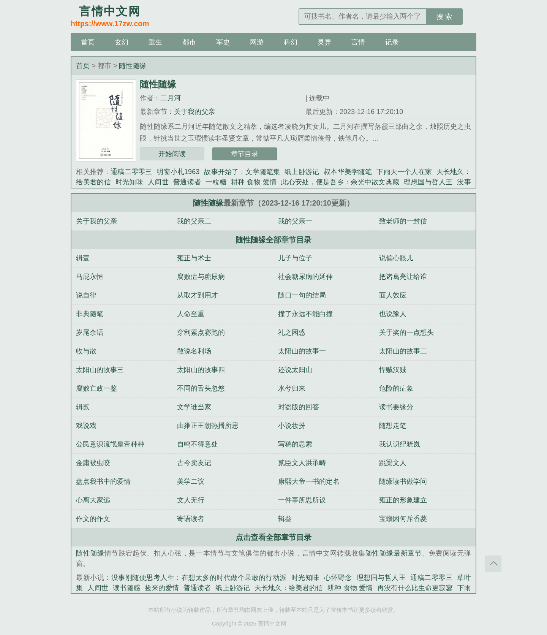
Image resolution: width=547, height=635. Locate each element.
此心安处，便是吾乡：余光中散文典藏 (340, 182)
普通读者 (187, 182)
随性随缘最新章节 (393, 553)
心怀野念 (338, 577)
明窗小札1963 (178, 172)
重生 (155, 42)
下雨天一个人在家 (404, 172)
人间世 (158, 182)
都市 (189, 42)
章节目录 (244, 154)
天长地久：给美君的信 (289, 588)
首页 (88, 42)
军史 (223, 42)
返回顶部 (493, 564)
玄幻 (121, 42)
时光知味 (129, 182)
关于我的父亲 (194, 112)
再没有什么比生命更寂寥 (415, 588)
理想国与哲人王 (428, 182)
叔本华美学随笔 (348, 172)
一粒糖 (216, 182)
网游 (257, 42)
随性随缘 (132, 66)
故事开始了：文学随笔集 (242, 172)
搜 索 (444, 17)
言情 (358, 42)
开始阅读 (172, 154)
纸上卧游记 (302, 172)
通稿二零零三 (131, 172)
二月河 (170, 98)
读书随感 (126, 588)
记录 (392, 42)
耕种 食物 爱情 (254, 182)
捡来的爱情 (162, 588)
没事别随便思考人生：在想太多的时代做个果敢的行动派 (199, 577)
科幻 (290, 42)
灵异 (324, 42)
